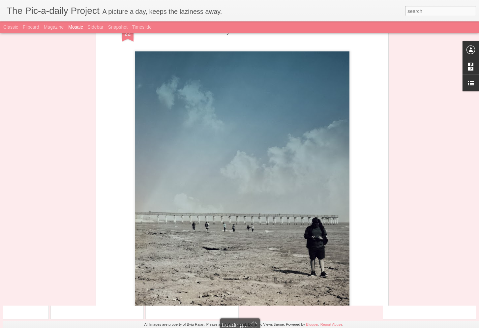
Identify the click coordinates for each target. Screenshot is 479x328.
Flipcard (31, 27)
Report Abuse (331, 324)
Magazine (54, 27)
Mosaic (75, 27)
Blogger (312, 324)
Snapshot (118, 27)
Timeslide (142, 27)
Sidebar (96, 27)
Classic (10, 27)
